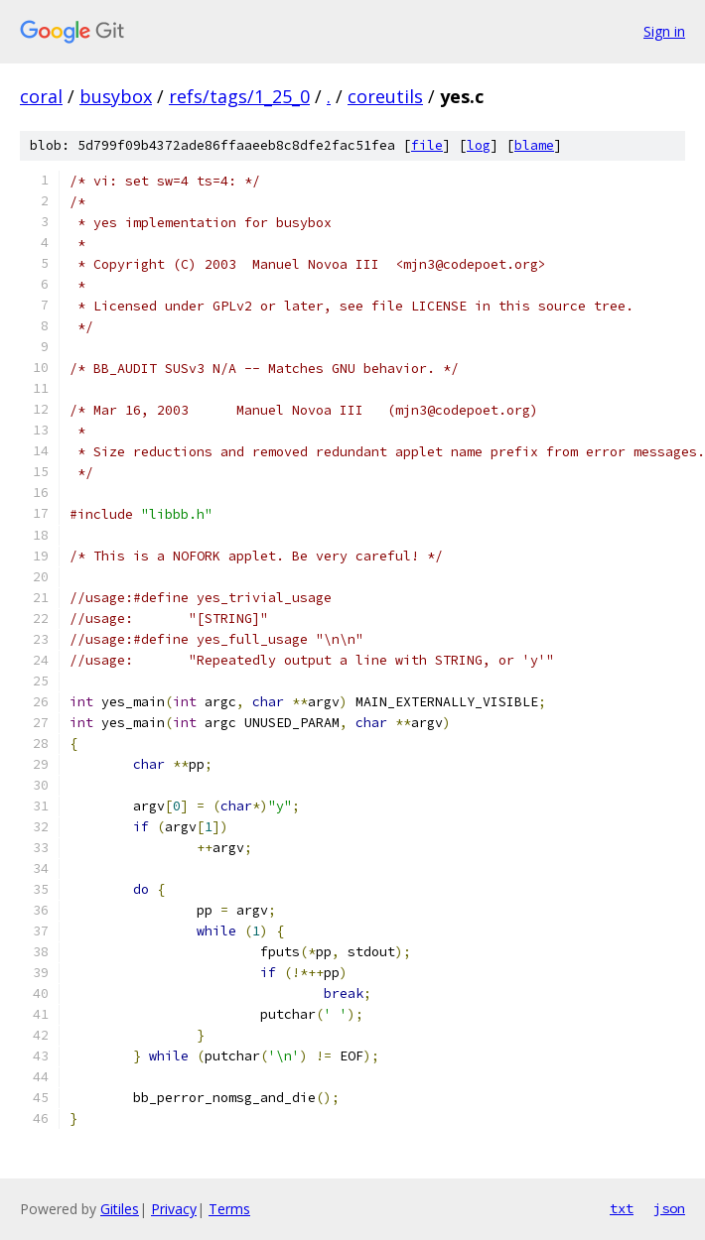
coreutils (385, 96)
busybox (115, 96)
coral (41, 96)
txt (622, 1208)
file (427, 145)
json (669, 1208)
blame (534, 145)
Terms (229, 1208)
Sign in (664, 31)
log (479, 145)
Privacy (174, 1208)
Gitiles (119, 1208)
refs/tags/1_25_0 (239, 96)
